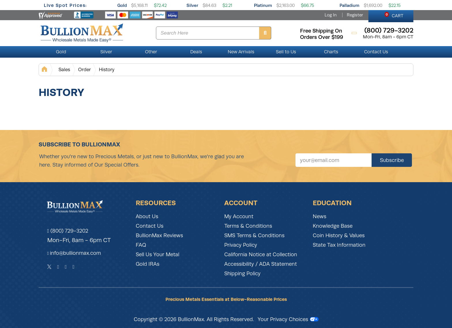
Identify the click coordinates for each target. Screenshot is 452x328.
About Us (147, 216)
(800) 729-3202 (67, 231)
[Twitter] (49, 266)
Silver (192, 5)
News (319, 216)
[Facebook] (58, 266)
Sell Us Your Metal (157, 254)
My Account (238, 216)
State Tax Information (339, 245)
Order (84, 69)
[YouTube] (74, 266)
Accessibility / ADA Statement (260, 264)
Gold (122, 5)
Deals (196, 51)
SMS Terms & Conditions (254, 235)
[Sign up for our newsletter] (333, 160)
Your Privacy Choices (288, 319)
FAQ (141, 245)
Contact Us (376, 51)
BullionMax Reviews (159, 235)
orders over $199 (321, 37)
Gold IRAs (147, 264)
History (106, 69)
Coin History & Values (339, 235)
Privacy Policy (240, 245)
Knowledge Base (333, 226)
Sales (64, 69)
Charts (331, 51)
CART (394, 15)
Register (355, 15)
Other (151, 51)
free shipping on (321, 31)
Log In (331, 15)
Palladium (349, 5)
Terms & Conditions (248, 226)
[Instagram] (66, 266)
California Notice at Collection (260, 254)
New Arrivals (241, 51)
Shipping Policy (242, 273)
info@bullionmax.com (75, 253)
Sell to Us (286, 51)
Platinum (263, 5)
